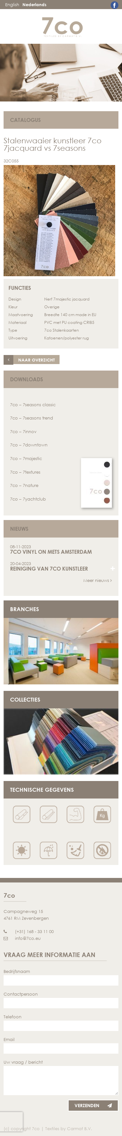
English (12, 4)
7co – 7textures (25, 472)
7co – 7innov (23, 431)
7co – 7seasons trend (31, 417)
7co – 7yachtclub (28, 499)
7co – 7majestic (26, 458)
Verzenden (93, 1105)
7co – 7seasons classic (33, 404)
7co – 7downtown (28, 444)
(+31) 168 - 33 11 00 (29, 931)
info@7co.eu (22, 938)
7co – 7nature (24, 485)
